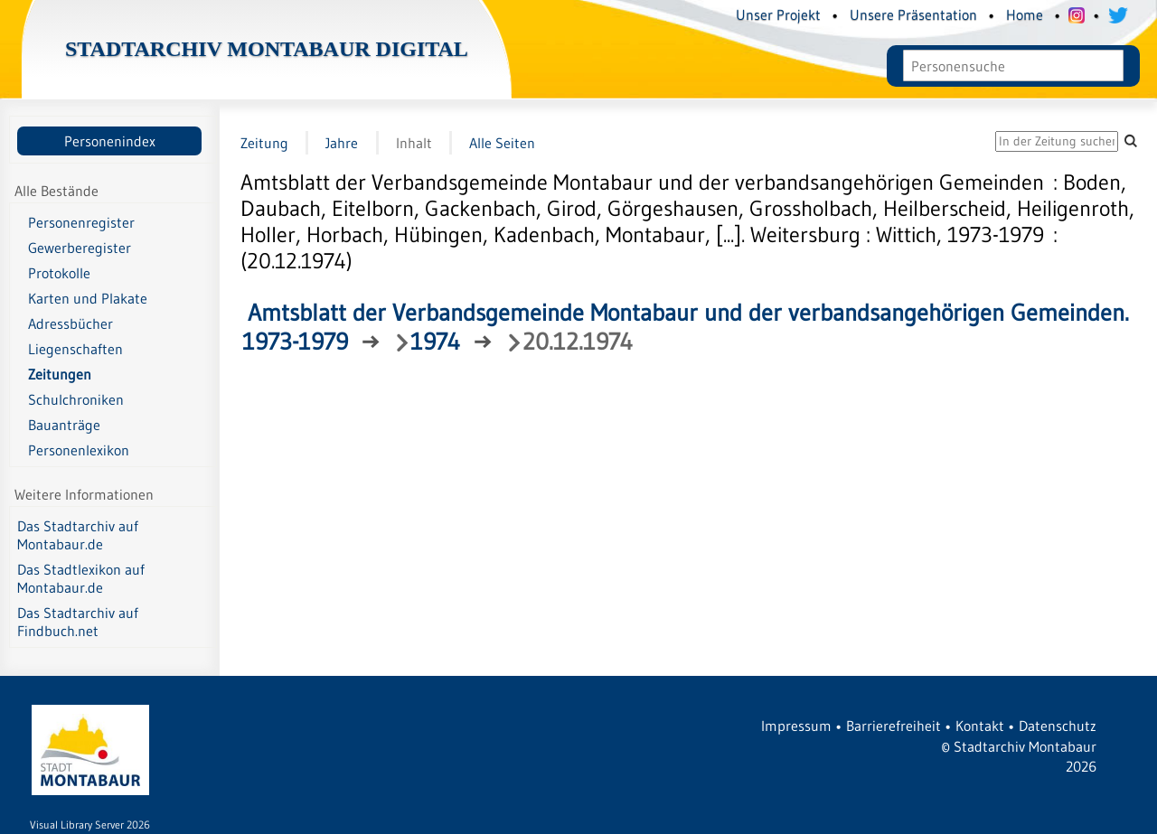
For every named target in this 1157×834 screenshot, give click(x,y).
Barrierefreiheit (893, 726)
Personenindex (109, 141)
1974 (435, 341)
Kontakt (979, 726)
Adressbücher (70, 323)
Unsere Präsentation (913, 14)
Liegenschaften (75, 349)
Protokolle (59, 273)
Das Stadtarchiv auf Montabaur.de (77, 535)
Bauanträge (64, 425)
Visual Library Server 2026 (90, 824)
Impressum (796, 726)
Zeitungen (59, 374)
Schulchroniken (76, 399)
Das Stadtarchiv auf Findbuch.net (77, 622)
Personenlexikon (78, 450)
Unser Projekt (778, 14)
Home (1024, 14)
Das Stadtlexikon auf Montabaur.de (81, 578)
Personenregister (81, 222)
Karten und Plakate (87, 298)
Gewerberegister (79, 248)
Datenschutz (1057, 726)
